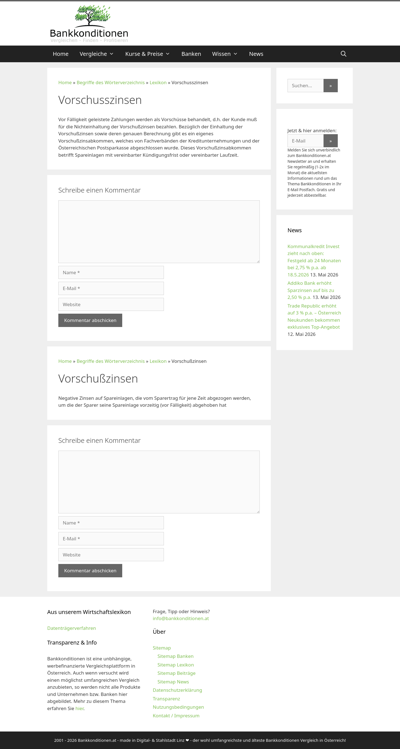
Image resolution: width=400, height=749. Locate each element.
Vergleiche (100, 54)
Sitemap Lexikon (176, 664)
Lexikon (158, 82)
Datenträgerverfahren (71, 628)
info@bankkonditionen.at (181, 618)
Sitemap (162, 648)
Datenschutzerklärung (177, 690)
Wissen (228, 54)
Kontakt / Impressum (176, 715)
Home (61, 54)
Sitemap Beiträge (177, 673)
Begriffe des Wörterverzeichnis (111, 82)
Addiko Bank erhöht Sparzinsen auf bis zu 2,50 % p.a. (311, 290)
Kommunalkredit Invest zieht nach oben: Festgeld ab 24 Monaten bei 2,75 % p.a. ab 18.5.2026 (314, 260)
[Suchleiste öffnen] (343, 54)
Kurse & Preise (150, 54)
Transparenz (166, 698)
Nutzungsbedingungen (178, 707)
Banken (191, 54)
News (256, 54)
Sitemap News (173, 681)
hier (79, 708)
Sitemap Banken (176, 656)
